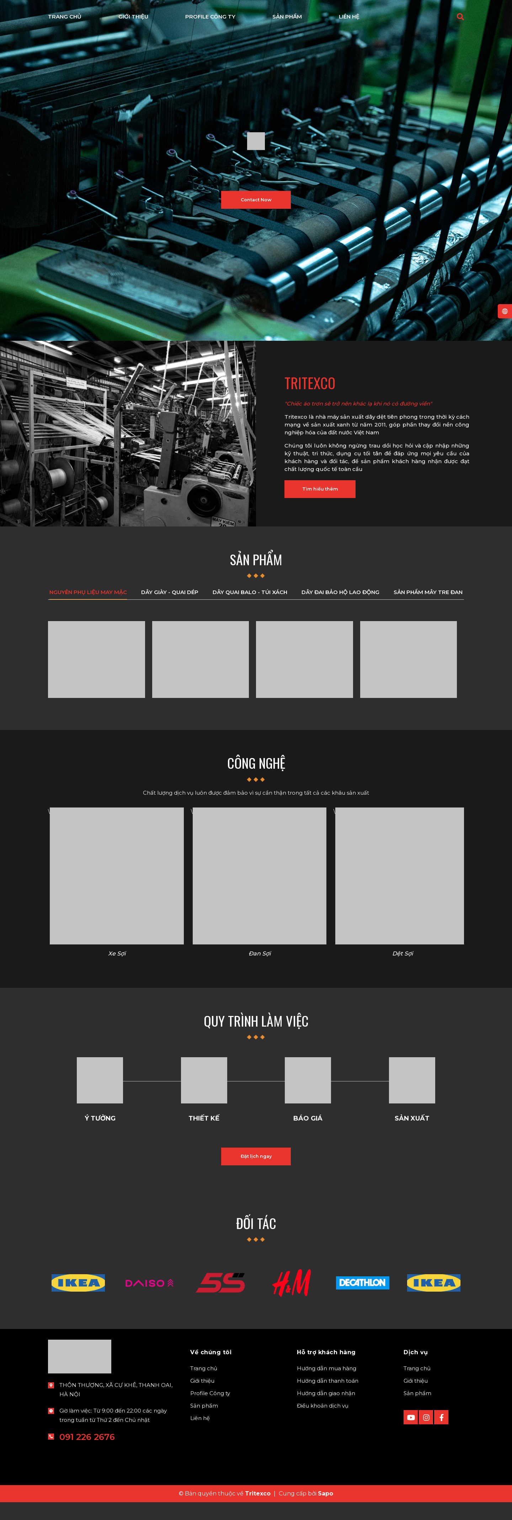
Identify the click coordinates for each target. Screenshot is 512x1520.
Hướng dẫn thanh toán (327, 1398)
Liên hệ (200, 1435)
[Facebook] (441, 1435)
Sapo (325, 1511)
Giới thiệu (202, 1398)
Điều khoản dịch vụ (322, 1423)
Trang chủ (203, 1386)
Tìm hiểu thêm (328, 492)
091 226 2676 (87, 1455)
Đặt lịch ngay (256, 1170)
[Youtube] (411, 1435)
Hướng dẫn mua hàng (326, 1386)
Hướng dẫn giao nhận (326, 1411)
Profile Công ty (210, 1411)
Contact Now (256, 199)
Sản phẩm (204, 1423)
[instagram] (426, 1435)
